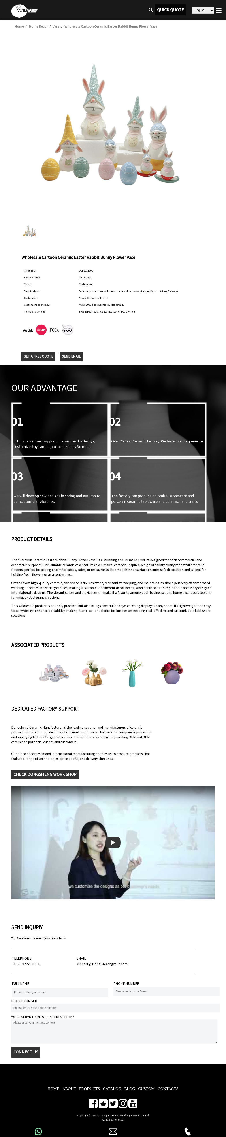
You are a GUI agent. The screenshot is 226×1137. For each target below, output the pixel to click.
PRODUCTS (89, 1089)
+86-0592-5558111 (26, 964)
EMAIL (81, 958)
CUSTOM (146, 1089)
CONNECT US (25, 1052)
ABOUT (69, 1089)
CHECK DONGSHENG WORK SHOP (45, 774)
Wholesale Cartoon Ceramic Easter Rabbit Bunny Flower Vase (110, 26)
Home (19, 26)
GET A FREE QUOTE (38, 356)
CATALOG (112, 1089)
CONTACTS (168, 1089)
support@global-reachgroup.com (102, 964)
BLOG (129, 1089)
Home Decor (38, 26)
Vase (56, 26)
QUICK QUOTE (170, 10)
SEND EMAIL (71, 356)
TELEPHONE (21, 958)
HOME (53, 1089)
